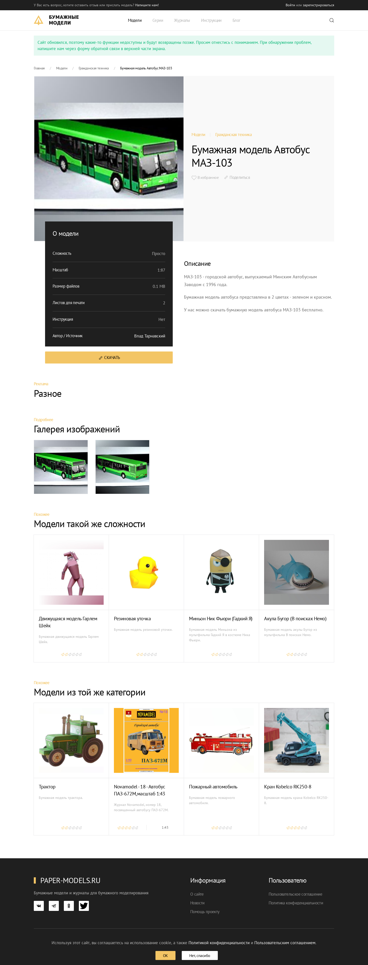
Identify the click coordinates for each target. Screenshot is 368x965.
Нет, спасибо (199, 955)
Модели (198, 134)
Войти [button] (290, 5)
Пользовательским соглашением (284, 942)
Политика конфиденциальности (296, 903)
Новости (197, 903)
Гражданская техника (233, 134)
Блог (236, 20)
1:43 (165, 827)
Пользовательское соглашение (295, 894)
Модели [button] (134, 20)
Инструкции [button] (211, 20)
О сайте (197, 894)
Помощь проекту (205, 911)
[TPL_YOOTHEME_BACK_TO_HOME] (56, 20)
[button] (331, 20)
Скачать (109, 357)
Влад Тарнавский (149, 336)
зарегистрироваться (318, 5)
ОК (165, 955)
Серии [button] (157, 20)
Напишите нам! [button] (147, 5)
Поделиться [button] (237, 177)
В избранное (205, 177)
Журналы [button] (182, 20)
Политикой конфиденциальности (219, 942)
